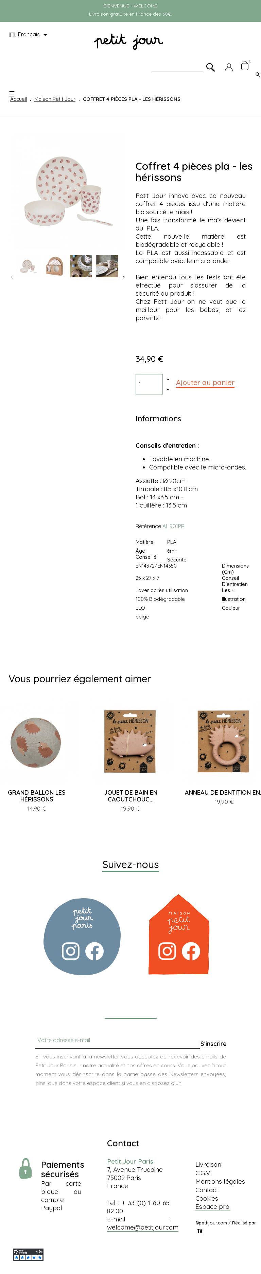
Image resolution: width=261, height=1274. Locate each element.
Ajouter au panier (205, 382)
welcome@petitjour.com (142, 1227)
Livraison (208, 1164)
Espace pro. (212, 1206)
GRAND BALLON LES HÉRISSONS (37, 796)
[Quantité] (149, 384)
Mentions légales (220, 1181)
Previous (11, 277)
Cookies (206, 1198)
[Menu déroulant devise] (29, 35)
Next (123, 277)
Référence (148, 526)
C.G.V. (203, 1173)
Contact (206, 1190)
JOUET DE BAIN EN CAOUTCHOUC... (130, 796)
